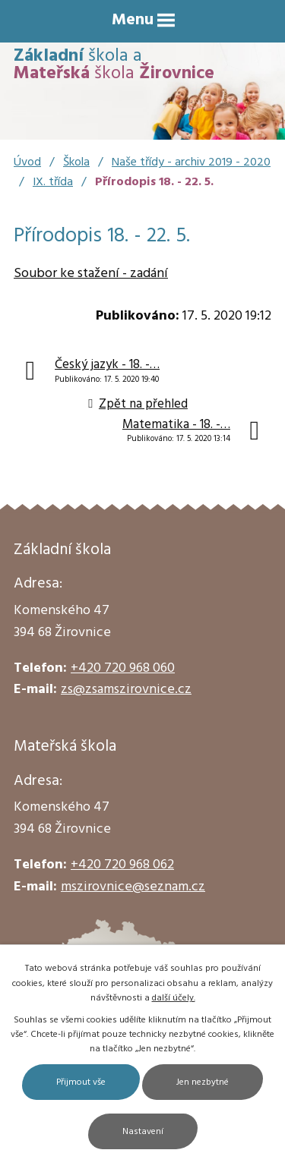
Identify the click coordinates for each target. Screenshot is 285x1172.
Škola (76, 162)
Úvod (27, 162)
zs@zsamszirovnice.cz (126, 690)
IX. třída (53, 182)
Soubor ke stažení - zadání (91, 274)
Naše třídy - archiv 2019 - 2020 (191, 162)
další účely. (173, 998)
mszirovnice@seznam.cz (133, 887)
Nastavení (142, 1131)
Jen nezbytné (202, 1082)
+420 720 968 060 (123, 668)
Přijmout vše (81, 1082)
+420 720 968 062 (122, 865)
